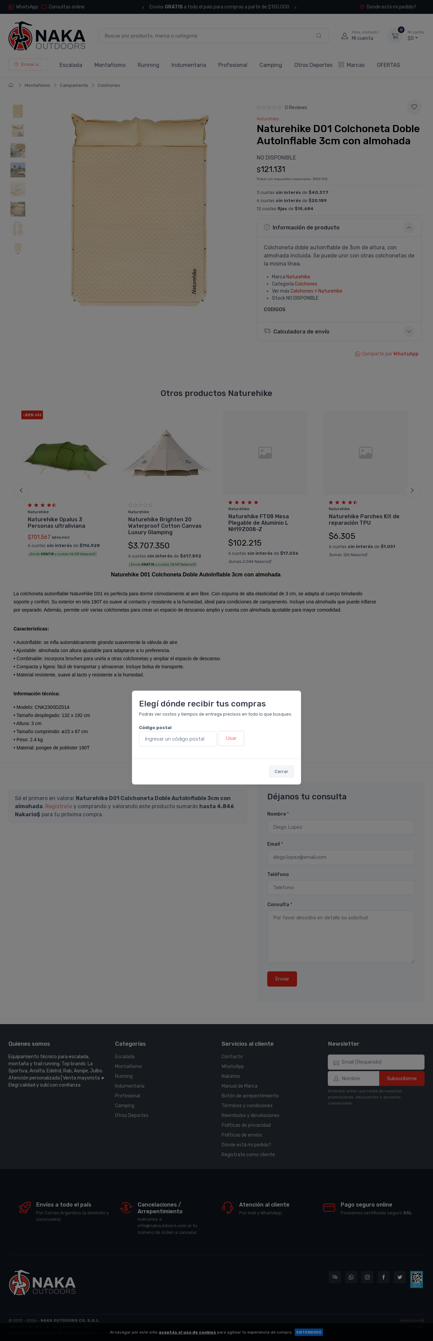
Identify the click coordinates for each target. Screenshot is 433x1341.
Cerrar (281, 771)
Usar (231, 738)
